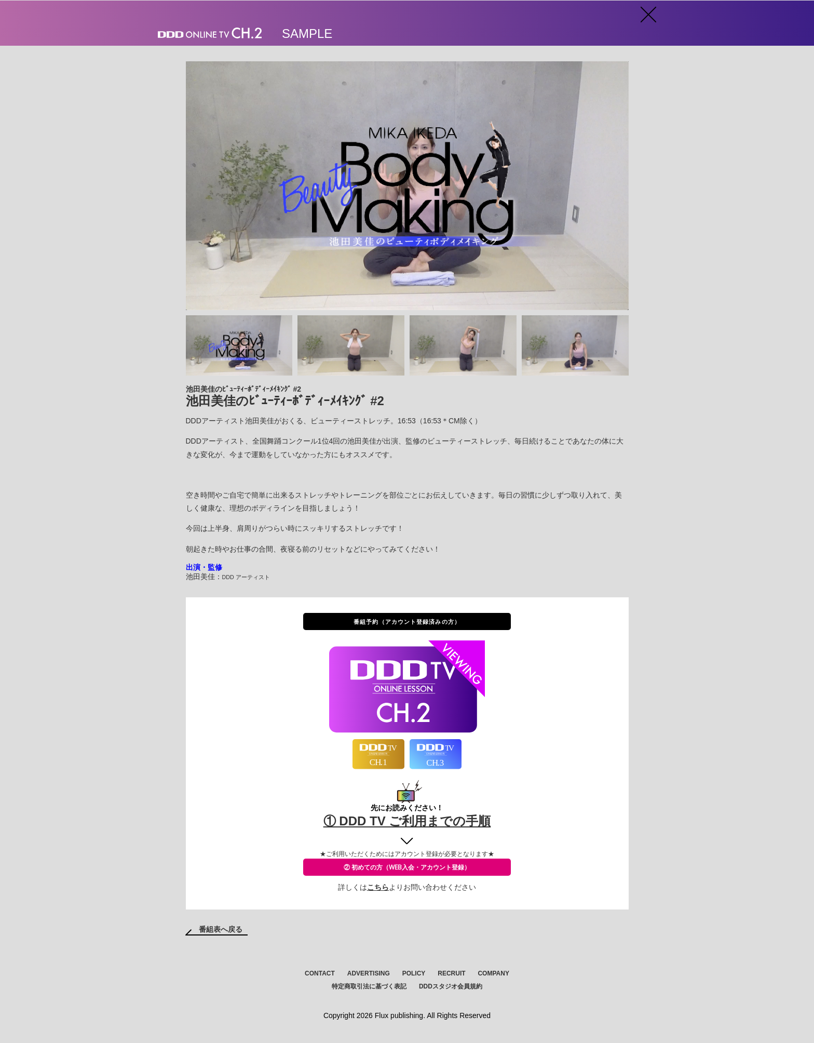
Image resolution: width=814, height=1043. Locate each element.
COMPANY (493, 973)
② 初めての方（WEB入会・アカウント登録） (407, 867)
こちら (378, 887)
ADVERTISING (368, 973)
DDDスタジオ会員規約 (450, 986)
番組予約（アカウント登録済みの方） (407, 621)
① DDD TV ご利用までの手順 (407, 821)
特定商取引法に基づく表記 (369, 986)
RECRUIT (451, 973)
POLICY (414, 973)
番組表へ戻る (220, 929)
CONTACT (320, 973)
